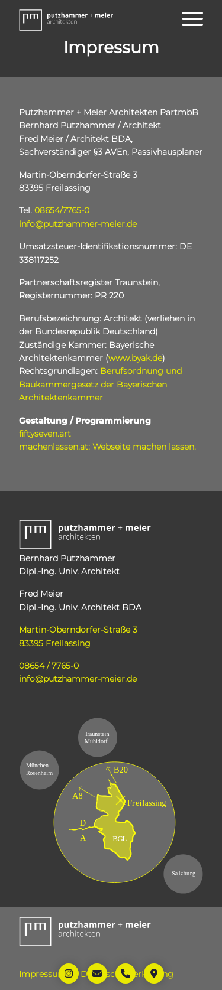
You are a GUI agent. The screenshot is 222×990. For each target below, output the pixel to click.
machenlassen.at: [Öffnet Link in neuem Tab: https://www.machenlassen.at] (54, 446)
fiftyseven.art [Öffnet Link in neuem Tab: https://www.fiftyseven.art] (45, 433)
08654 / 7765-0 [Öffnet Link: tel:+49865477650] (49, 665)
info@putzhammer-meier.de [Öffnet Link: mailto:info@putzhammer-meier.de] (78, 224)
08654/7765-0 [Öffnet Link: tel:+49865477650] (61, 210)
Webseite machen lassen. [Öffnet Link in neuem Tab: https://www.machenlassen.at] (144, 446)
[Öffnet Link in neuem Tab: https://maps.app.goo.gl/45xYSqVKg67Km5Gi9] (153, 973)
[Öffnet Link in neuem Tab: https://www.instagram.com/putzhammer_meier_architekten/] (68, 973)
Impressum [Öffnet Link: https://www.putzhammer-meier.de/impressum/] (42, 974)
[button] (66, 18)
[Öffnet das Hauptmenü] (192, 19)
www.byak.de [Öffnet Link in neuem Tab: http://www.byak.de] (135, 358)
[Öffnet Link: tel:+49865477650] (125, 973)
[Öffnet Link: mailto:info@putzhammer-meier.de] (97, 973)
